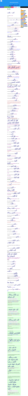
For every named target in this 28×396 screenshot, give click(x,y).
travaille (11, 334)
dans (13, 334)
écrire (18, 341)
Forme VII (8, 32)
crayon (25, 13)
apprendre (22, 10)
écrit (17, 300)
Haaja (14, 287)
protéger (25, 23)
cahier (24, 10)
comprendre (22, 13)
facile (24, 18)
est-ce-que (10, 341)
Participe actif (16, 41)
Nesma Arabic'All (10, 315)
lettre (13, 301)
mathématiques (22, 22)
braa (7, 290)
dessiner (22, 14)
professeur (22, 23)
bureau (17, 334)
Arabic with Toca (10, 326)
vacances (22, 27)
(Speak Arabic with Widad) (14, 191)
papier (25, 22)
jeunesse (25, 19)
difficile (24, 14)
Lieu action (10, 64)
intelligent (22, 19)
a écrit (10, 323)
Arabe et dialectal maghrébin (14, 2)
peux (14, 341)
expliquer (22, 18)
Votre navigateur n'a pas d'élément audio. (13, 299)
